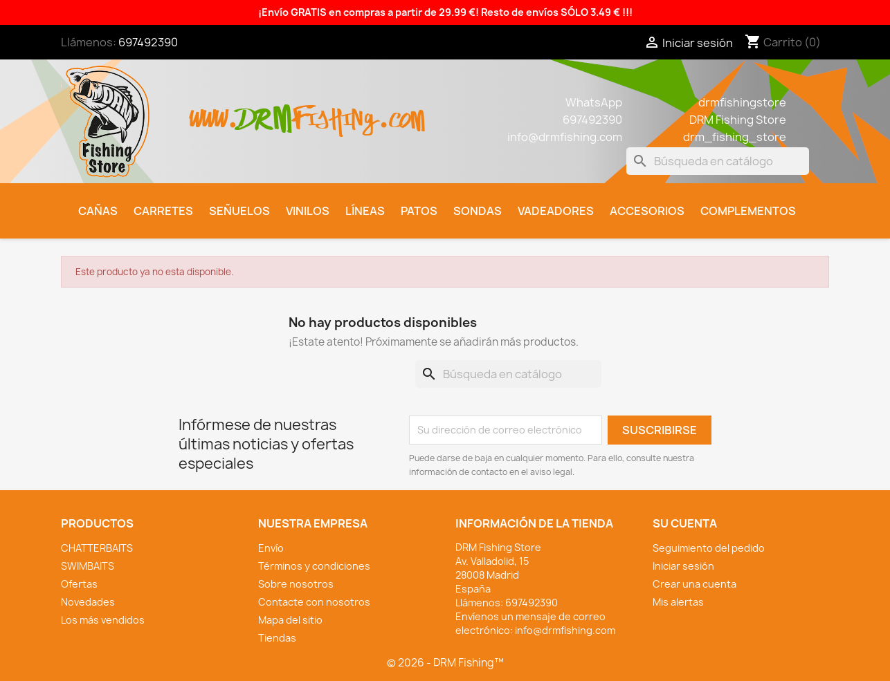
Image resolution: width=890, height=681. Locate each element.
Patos (419, 210)
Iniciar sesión (683, 565)
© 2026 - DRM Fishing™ (445, 662)
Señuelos (239, 210)
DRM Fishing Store (737, 119)
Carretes (163, 210)
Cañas (98, 210)
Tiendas (277, 637)
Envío (271, 547)
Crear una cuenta (694, 583)
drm (265, 107)
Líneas (365, 210)
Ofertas (79, 583)
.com (401, 111)
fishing (335, 111)
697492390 (148, 42)
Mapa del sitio (290, 619)
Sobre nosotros (296, 583)
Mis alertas (678, 601)
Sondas (477, 210)
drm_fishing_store (734, 136)
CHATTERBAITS (97, 547)
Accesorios (647, 210)
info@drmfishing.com (564, 136)
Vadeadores (556, 210)
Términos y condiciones (314, 565)
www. (214, 111)
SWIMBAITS (87, 565)
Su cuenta (685, 523)
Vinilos (307, 210)
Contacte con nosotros (314, 601)
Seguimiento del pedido (709, 547)
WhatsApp (593, 102)
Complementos (748, 210)
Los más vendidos (103, 619)
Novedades (88, 601)
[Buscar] (717, 161)
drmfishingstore (742, 102)
